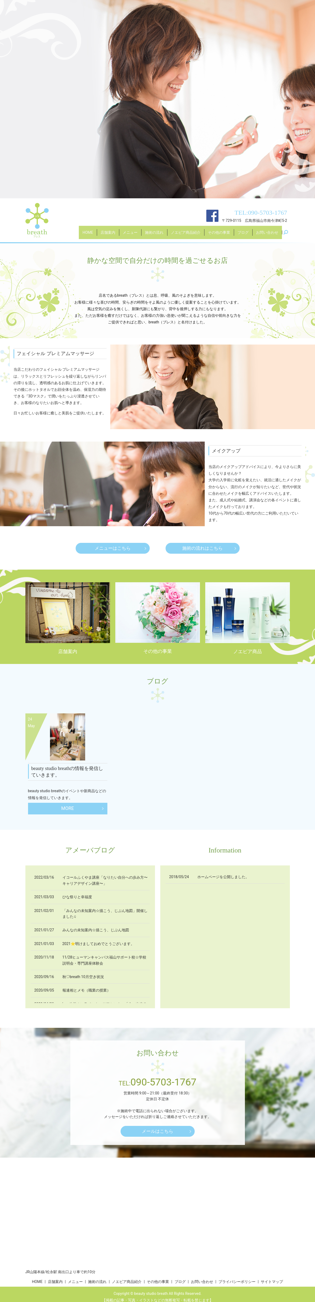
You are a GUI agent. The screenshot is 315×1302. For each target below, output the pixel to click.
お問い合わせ (267, 235)
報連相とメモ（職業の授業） (86, 990)
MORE (67, 808)
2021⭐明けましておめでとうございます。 (98, 944)
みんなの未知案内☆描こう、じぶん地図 (95, 930)
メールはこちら (157, 1131)
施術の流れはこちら (202, 548)
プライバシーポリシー (236, 1282)
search (288, 235)
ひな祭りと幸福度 (77, 897)
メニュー (130, 235)
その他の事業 (219, 235)
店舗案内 (108, 235)
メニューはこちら (113, 548)
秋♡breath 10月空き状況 (83, 977)
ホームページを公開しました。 (223, 877)
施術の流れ (154, 235)
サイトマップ (272, 1282)
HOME (88, 235)
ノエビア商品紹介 (185, 235)
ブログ (243, 235)
